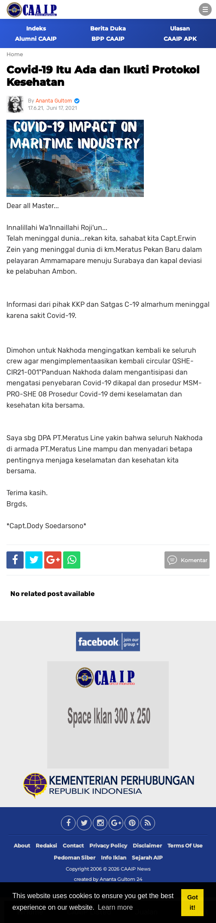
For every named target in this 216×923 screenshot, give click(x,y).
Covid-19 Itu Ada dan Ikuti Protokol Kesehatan (103, 76)
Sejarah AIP (147, 857)
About (22, 845)
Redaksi (46, 845)
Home (14, 54)
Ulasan (180, 28)
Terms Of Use (185, 845)
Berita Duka (108, 28)
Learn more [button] (115, 907)
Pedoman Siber (74, 857)
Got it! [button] (192, 902)
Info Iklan (113, 857)
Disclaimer (147, 845)
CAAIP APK (180, 38)
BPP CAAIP (108, 38)
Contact (73, 845)
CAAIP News (135, 869)
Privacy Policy (108, 845)
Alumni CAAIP (36, 38)
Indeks (36, 28)
